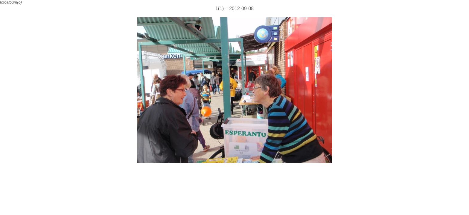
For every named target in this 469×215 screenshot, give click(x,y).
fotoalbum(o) (11, 2)
